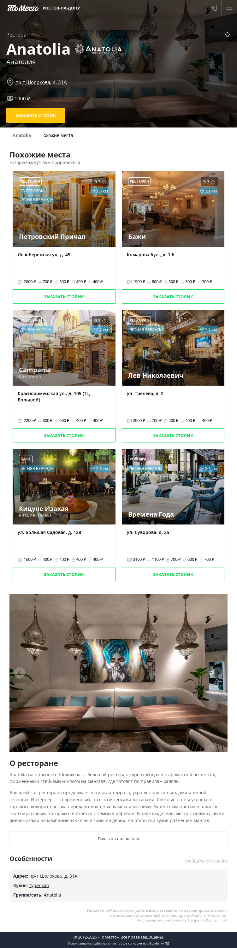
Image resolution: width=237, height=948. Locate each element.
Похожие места (56, 135)
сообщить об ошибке (206, 861)
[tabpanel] (118, 673)
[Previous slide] (19, 672)
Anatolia (52, 895)
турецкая (39, 885)
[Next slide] (217, 672)
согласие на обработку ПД (148, 943)
